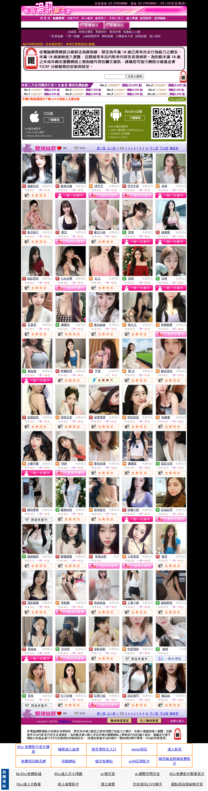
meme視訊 (139, 749)
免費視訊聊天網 (33, 761)
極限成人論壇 (68, 749)
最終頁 (174, 148)
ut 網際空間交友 (147, 774)
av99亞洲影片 (139, 761)
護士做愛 (108, 784)
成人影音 (175, 749)
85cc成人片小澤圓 (68, 774)
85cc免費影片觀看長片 (186, 774)
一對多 (115, 556)
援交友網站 (104, 761)
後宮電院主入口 (104, 749)
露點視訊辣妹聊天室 (187, 784)
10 (146, 148)
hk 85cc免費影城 (28, 774)
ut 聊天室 (108, 774)
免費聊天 (114, 371)
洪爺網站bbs (65, 721)
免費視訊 (47, 186)
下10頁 (164, 148)
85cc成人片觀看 (29, 784)
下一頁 (154, 148)
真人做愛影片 (68, 784)
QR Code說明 (177, 99)
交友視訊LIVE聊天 (147, 784)
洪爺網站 (69, 761)
